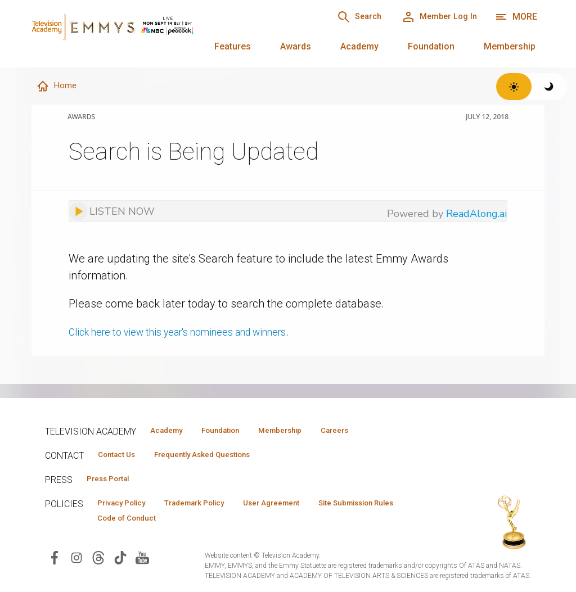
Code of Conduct (241, 522)
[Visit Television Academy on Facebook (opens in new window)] (54, 562)
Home (58, 86)
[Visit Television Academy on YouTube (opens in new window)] (142, 562)
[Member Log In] (433, 16)
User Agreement (302, 506)
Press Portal (114, 481)
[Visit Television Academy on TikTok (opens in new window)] (120, 562)
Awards (295, 46)
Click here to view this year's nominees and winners (195, 332)
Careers (372, 430)
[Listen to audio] (112, 211)
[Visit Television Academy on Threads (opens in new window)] (98, 562)
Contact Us (121, 455)
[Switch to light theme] (514, 86)
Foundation (431, 46)
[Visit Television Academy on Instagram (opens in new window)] (76, 562)
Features (232, 46)
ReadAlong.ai (476, 214)
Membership (510, 46)
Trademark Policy (213, 506)
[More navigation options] (516, 16)
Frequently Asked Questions (219, 455)
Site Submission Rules (142, 522)
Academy (359, 46)
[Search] (339, 16)
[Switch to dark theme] (549, 86)
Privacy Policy (127, 506)
